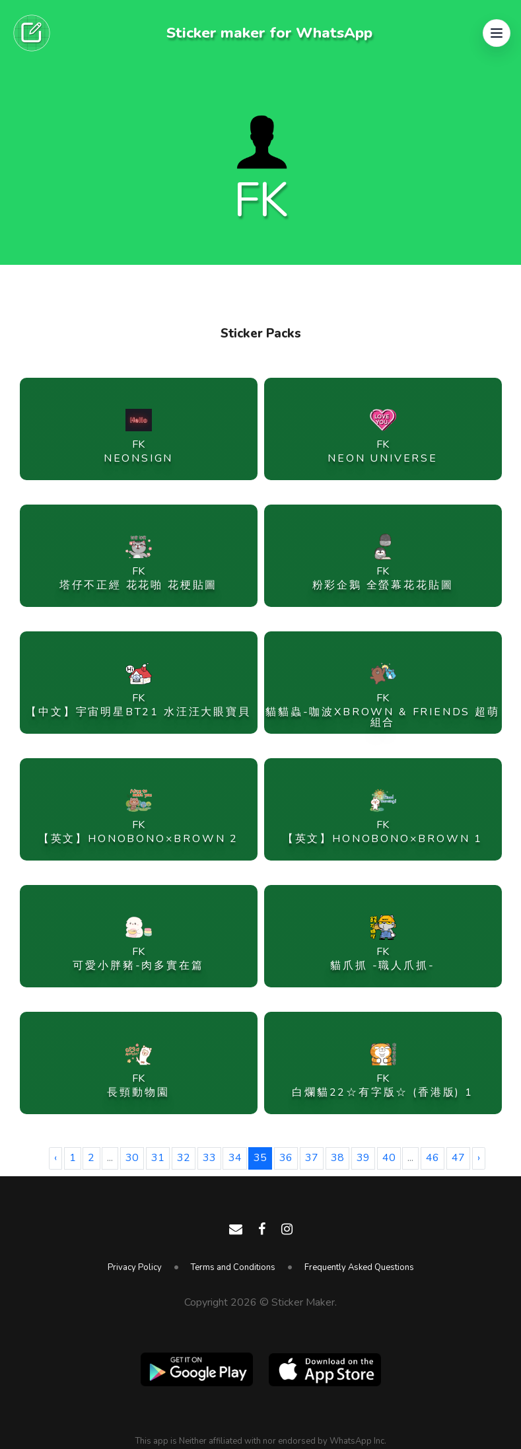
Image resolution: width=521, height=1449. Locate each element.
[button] (496, 33)
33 (209, 1157)
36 (286, 1157)
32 (183, 1157)
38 (337, 1157)
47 (458, 1157)
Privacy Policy (135, 1267)
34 (235, 1157)
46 (432, 1157)
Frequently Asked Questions (359, 1267)
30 (132, 1157)
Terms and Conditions (233, 1267)
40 (389, 1157)
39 (363, 1157)
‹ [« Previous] (55, 1157)
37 (311, 1157)
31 (157, 1157)
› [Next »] (478, 1157)
